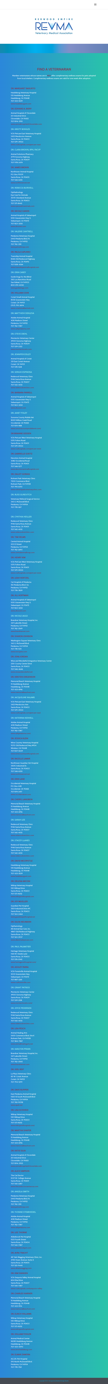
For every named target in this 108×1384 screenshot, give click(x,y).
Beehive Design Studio (62, 1381)
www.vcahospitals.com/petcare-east (26, 144)
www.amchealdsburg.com (21, 1349)
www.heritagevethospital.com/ (23, 962)
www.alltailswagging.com (21, 1268)
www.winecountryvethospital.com (25, 754)
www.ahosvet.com (18, 226)
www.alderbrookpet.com (21, 1248)
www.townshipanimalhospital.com (25, 267)
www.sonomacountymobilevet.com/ (26, 428)
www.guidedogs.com (19, 288)
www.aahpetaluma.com (20, 329)
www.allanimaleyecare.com (22, 940)
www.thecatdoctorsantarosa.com (24, 1186)
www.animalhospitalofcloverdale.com (26, 124)
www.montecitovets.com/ (21, 1003)
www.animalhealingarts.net (22, 1044)
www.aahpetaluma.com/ (21, 733)
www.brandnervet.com (20, 631)
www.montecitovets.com (21, 349)
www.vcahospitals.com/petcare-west (26, 449)
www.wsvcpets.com (19, 652)
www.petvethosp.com (20, 247)
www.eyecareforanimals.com (22, 206)
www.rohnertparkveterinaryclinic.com (26, 489)
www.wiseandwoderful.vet (22, 672)
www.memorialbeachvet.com (23, 692)
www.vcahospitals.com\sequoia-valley (26, 1288)
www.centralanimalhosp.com (22, 552)
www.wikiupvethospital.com (22, 896)
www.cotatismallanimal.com (22, 308)
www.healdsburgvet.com (21, 104)
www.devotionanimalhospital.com (25, 469)
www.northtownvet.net (20, 183)
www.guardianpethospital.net (23, 917)
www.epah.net (16, 1105)
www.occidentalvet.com (21, 794)
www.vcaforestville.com (20, 982)
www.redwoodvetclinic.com (22, 387)
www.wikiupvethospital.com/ (22, 1125)
